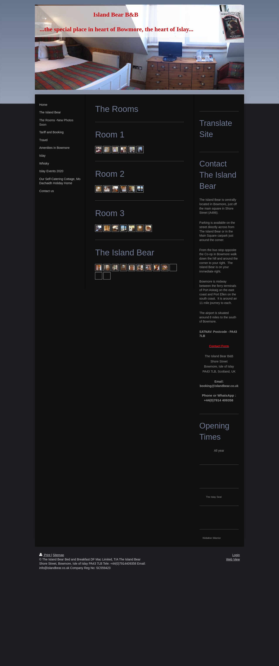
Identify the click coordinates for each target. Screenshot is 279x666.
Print (45, 555)
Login (236, 555)
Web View (233, 559)
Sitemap (58, 555)
